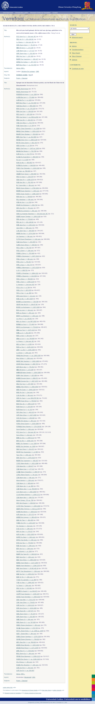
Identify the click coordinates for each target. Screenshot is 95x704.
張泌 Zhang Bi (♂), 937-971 (25, 611)
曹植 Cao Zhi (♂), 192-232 (24, 120)
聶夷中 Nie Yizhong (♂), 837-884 (26, 375)
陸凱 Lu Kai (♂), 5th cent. (24, 335)
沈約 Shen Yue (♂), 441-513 (25, 412)
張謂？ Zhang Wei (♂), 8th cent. (26, 633)
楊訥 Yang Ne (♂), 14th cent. (25, 557)
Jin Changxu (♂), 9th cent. (24, 236)
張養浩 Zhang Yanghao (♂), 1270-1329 (28, 636)
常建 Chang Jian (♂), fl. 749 (25, 125)
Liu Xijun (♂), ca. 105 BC (24, 318)
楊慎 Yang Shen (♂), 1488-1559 (26, 560)
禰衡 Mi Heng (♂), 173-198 (24, 48)
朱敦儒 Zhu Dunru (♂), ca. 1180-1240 (28, 659)
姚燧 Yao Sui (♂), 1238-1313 (25, 574)
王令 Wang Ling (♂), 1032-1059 (26, 492)
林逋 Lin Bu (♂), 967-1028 (24, 299)
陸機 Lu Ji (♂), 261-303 (23, 333)
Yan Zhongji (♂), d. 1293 (24, 551)
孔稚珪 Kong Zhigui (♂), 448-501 (26, 245)
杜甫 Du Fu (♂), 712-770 (24, 154)
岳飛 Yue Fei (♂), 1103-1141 (25, 605)
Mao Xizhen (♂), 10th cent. (24, 358)
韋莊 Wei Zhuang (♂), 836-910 (25, 503)
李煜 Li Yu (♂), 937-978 (23, 290)
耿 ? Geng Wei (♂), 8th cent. (25, 185)
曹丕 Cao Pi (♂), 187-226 (24, 114)
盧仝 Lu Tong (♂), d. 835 (24, 344)
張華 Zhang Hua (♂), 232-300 (25, 53)
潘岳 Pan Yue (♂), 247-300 (24, 56)
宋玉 (30, 75)
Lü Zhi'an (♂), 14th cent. (24, 353)
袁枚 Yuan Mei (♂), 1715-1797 (25, 599)
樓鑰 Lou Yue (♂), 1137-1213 (25, 330)
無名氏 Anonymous (22, 88)
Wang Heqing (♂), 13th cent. (25, 480)
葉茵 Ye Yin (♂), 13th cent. (24, 577)
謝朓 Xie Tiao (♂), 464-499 (24, 520)
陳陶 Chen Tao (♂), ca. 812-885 (26, 137)
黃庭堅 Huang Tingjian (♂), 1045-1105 (28, 216)
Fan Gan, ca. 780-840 (23, 171)
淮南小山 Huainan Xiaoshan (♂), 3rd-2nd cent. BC (32, 213)
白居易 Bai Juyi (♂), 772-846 (25, 97)
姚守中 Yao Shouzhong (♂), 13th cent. (28, 571)
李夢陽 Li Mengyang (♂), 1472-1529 (27, 267)
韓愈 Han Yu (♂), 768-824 (24, 196)
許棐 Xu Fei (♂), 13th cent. (24, 528)
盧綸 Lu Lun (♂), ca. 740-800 (25, 338)
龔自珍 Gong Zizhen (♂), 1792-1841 (27, 188)
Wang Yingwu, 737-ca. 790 (24, 500)
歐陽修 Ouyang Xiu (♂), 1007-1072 (27, 381)
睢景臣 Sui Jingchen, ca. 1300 (25, 446)
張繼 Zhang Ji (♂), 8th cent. (25, 619)
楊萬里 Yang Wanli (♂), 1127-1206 (27, 563)
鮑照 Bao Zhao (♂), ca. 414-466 (26, 65)
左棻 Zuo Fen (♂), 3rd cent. (24, 668)
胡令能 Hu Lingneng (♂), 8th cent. (27, 211)
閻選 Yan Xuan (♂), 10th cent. (25, 545)
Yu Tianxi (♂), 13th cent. (24, 585)
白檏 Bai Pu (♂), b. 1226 (24, 100)
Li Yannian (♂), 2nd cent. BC (25, 284)
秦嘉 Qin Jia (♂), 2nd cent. (24, 392)
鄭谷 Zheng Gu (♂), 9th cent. (25, 653)
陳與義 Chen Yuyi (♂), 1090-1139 (26, 140)
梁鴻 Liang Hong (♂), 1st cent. (25, 296)
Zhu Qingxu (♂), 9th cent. (24, 662)
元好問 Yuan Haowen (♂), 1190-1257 (28, 594)
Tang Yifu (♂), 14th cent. (24, 455)
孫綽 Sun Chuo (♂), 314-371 (25, 449)
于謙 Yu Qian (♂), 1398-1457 (25, 582)
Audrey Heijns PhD (8, 687)
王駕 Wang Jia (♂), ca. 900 (24, 486)
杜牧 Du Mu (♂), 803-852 (24, 162)
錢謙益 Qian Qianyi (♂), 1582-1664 (27, 386)
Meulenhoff (27, 677)
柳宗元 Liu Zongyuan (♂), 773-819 (27, 327)
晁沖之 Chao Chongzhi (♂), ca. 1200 (27, 128)
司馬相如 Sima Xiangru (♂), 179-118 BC (29, 426)
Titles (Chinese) (77, 56)
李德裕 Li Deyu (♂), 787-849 (25, 253)
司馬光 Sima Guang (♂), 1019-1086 (27, 423)
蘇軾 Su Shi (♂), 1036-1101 (25, 440)
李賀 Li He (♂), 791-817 (23, 262)
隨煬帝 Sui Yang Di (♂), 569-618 (26, 554)
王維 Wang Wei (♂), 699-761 (25, 497)
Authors (74, 46)
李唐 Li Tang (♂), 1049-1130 (25, 282)
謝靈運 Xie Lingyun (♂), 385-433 (26, 517)
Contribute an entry (78, 68)
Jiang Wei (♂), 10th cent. (24, 228)
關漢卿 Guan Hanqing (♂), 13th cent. (28, 191)
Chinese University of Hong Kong (32, 693)
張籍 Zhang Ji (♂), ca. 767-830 (26, 622)
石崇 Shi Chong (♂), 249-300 (25, 418)
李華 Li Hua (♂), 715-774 (24, 265)
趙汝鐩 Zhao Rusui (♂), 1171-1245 (27, 648)
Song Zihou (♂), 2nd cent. (24, 435)
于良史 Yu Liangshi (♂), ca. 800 (26, 580)
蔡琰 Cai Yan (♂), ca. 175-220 (25, 108)
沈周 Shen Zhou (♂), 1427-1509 (26, 415)
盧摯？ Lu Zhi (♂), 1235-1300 (25, 350)
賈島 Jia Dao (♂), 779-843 (24, 219)
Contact (55, 12)
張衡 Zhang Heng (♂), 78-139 (25, 45)
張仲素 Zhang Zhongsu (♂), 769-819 (27, 639)
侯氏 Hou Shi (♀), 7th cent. (24, 208)
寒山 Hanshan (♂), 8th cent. (25, 199)
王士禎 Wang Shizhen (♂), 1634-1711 (28, 494)
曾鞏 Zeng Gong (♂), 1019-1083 (26, 608)
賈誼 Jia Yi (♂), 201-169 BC (25, 39)
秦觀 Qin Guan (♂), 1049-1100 (26, 389)
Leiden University (57, 690)
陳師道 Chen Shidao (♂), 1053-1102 (27, 131)
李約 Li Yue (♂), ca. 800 (23, 293)
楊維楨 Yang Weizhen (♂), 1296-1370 (28, 565)
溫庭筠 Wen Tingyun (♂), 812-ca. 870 (28, 509)
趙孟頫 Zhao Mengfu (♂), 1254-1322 (27, 645)
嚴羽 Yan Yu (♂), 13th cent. (24, 548)
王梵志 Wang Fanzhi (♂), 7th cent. (27, 474)
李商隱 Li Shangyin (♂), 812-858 (26, 276)
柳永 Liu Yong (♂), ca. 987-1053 (26, 321)
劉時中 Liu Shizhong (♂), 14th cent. (27, 316)
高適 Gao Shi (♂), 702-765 (24, 182)
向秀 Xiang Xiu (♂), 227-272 (25, 514)
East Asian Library (46, 690)
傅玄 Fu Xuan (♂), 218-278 (24, 176)
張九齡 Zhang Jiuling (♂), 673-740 (27, 628)
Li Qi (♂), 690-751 (22, 270)
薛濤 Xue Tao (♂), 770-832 (24, 543)
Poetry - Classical (21, 78)
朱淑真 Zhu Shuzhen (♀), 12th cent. (27, 665)
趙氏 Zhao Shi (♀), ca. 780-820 (26, 642)
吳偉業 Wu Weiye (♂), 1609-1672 (26, 511)
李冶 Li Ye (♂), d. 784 (23, 287)
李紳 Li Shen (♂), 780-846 (24, 279)
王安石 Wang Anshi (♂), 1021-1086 (27, 463)
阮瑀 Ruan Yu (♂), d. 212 (24, 409)
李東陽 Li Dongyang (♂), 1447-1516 (27, 256)
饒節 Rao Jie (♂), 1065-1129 (25, 404)
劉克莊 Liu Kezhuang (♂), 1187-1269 (28, 307)
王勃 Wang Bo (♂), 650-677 (25, 466)
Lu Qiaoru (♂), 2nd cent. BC (25, 42)
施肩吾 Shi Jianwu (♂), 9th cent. (26, 421)
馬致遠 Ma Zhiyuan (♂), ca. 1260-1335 (28, 355)
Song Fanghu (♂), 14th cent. (25, 429)
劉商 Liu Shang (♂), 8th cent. (25, 313)
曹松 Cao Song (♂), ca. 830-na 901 (27, 117)
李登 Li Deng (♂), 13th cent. (25, 250)
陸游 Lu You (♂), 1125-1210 (25, 347)
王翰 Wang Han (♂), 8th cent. (25, 477)
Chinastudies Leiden (21, 12)
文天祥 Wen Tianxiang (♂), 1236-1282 (28, 506)
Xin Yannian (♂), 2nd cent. (24, 526)
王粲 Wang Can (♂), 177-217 (25, 50)
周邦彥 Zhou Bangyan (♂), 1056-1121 (28, 656)
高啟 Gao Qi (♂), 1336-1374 (25, 179)
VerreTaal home (8, 12)
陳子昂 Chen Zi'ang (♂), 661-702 (26, 142)
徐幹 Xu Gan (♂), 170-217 (24, 531)
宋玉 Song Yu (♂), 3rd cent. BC (26, 36)
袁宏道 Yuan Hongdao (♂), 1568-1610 (28, 597)
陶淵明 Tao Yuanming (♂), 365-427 (27, 59)
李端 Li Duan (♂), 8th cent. (24, 259)
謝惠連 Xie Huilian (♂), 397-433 (26, 62)
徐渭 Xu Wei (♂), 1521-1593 (25, 534)
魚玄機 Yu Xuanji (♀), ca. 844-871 (27, 591)
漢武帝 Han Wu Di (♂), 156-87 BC (27, 304)
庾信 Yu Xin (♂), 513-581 (24, 588)
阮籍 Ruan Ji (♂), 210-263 (24, 406)
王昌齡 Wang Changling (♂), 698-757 (28, 472)
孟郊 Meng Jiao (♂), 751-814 (25, 367)
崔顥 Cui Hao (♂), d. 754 (24, 145)
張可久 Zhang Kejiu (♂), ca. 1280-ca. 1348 (29, 631)
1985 (37, 71)
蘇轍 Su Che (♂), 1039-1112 (25, 438)
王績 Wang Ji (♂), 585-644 (24, 483)
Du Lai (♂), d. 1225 (22, 159)
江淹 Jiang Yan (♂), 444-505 (25, 230)
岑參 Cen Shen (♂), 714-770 (25, 123)
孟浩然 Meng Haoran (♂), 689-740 (27, 364)
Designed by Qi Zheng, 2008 (35, 702)
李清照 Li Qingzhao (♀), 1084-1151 (27, 273)
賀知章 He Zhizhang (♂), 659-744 (26, 205)
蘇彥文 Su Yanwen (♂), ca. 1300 (26, 443)
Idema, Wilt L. (20, 68)
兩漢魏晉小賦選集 (21, 75)
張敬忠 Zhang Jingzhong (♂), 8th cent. (28, 625)
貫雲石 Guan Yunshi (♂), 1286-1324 (27, 194)
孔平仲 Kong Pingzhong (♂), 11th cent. (28, 239)
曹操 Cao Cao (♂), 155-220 (25, 111)
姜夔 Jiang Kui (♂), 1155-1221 (25, 225)
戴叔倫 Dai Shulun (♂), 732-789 (26, 151)
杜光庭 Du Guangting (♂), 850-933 (27, 157)
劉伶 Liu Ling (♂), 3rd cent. (24, 310)
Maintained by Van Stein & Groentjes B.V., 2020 (55, 702)
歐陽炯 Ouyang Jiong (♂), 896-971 (27, 378)
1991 (33, 677)
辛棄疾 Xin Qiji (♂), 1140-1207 (25, 523)
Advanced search (77, 37)
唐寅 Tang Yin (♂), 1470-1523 (25, 457)
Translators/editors (77, 49)
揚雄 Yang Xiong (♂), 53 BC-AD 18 (27, 568)
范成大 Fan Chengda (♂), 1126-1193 (28, 168)
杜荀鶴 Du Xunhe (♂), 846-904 (26, 165)
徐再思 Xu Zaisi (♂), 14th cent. (25, 537)
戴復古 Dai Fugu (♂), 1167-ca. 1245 (27, 148)
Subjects (74, 59)
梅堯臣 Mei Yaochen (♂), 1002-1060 (27, 361)
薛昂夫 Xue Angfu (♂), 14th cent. (26, 540)
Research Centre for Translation (40, 12)
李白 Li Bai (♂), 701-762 (23, 247)
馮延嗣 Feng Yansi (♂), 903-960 (26, 174)
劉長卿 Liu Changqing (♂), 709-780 (27, 301)
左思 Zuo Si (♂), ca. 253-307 (25, 670)
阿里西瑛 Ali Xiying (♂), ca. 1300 (26, 94)
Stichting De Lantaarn (28, 71)
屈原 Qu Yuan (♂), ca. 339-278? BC (27, 398)
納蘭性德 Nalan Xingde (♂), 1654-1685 (28, 372)
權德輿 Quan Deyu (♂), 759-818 (26, 401)
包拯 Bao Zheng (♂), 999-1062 (26, 106)
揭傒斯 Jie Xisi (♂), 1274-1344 (25, 233)
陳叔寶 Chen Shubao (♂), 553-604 (27, 134)
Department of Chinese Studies (30, 690)
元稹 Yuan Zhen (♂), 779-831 (25, 602)
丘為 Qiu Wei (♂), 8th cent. (24, 395)
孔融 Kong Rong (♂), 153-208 (25, 242)
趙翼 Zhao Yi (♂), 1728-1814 (25, 651)
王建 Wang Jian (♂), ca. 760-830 (26, 489)
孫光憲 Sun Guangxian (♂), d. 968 (27, 452)
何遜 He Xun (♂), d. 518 (23, 202)
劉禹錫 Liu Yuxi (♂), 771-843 (25, 324)
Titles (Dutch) (76, 53)
